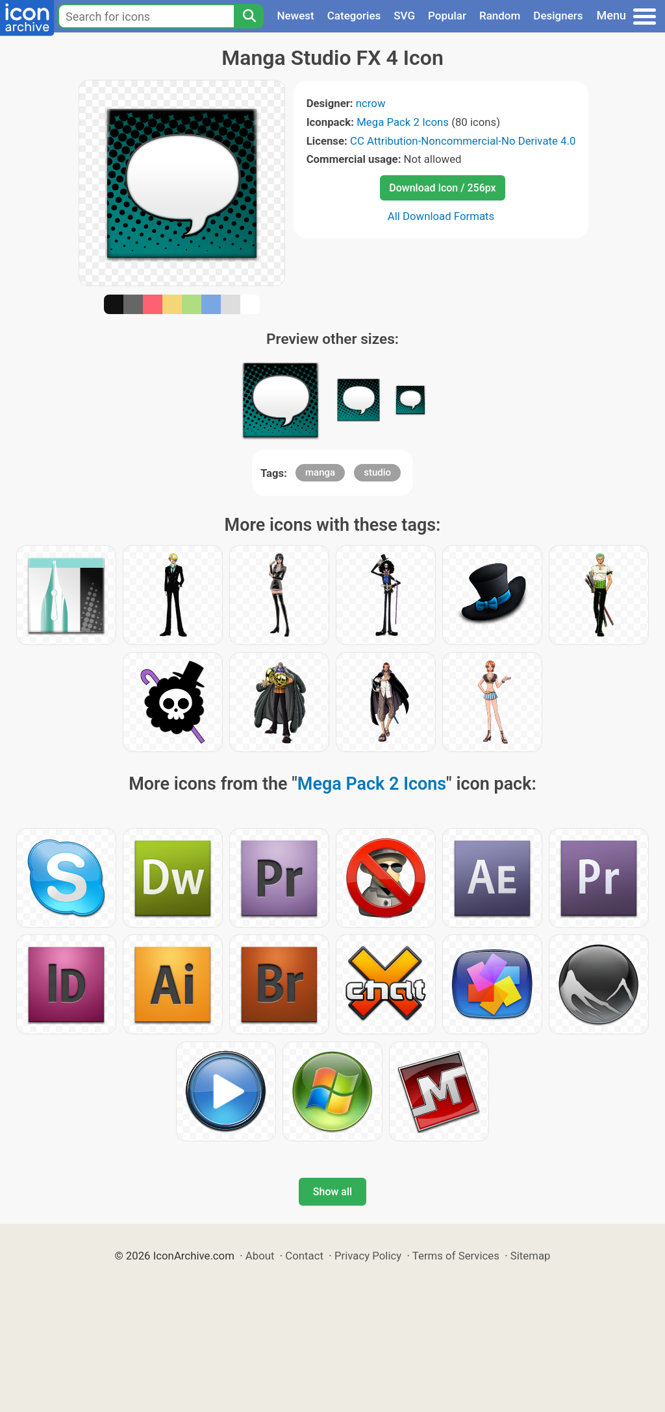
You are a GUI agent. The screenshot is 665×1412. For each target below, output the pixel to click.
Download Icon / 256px (442, 188)
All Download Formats (441, 216)
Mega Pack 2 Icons (403, 122)
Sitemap (530, 1255)
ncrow (371, 103)
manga (320, 472)
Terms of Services (455, 1255)
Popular (447, 15)
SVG (404, 15)
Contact (304, 1255)
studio (377, 472)
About (260, 1255)
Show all (332, 1192)
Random (499, 15)
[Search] (249, 16)
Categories (354, 15)
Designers (558, 15)
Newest (295, 15)
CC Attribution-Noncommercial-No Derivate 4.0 (462, 140)
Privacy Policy (367, 1255)
